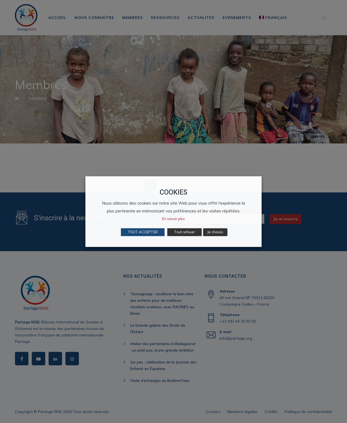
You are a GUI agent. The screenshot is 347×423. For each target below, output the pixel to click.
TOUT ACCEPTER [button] (143, 232)
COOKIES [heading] (173, 192)
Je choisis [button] (215, 232)
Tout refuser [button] (184, 232)
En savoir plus (173, 219)
